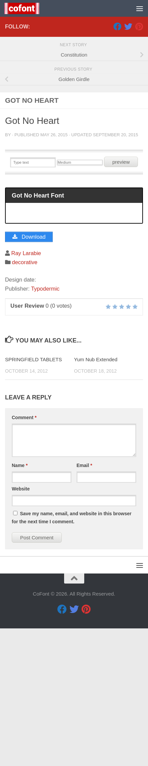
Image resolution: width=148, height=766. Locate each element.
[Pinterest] (139, 164)
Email (84, 603)
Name (20, 603)
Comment (24, 555)
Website (21, 626)
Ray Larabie (26, 391)
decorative (25, 400)
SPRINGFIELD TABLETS (33, 497)
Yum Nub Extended (95, 497)
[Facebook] (117, 164)
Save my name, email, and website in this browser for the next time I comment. (72, 655)
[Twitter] (128, 164)
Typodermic (45, 426)
